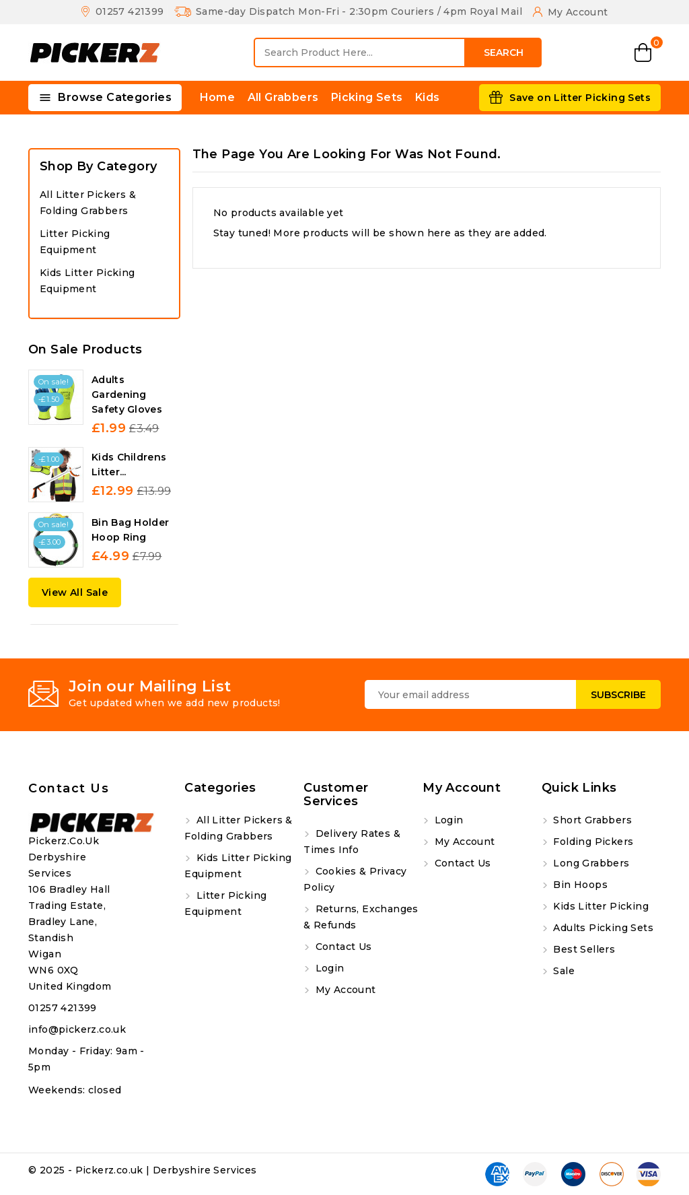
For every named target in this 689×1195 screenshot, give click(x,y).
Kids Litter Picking (599, 906)
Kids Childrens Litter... (129, 464)
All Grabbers (283, 97)
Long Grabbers (590, 863)
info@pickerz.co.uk (77, 1029)
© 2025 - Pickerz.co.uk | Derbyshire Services (142, 1170)
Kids (427, 97)
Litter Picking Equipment (75, 242)
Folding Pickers (591, 841)
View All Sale (75, 592)
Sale (562, 971)
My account (343, 990)
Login (328, 968)
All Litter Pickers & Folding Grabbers (88, 203)
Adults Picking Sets (601, 928)
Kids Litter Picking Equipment (87, 281)
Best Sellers (582, 949)
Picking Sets (367, 97)
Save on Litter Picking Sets (580, 98)
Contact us (68, 788)
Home (217, 97)
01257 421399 (62, 1008)
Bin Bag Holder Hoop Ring (130, 529)
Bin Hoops (579, 885)
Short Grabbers (591, 820)
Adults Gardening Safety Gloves (127, 394)
